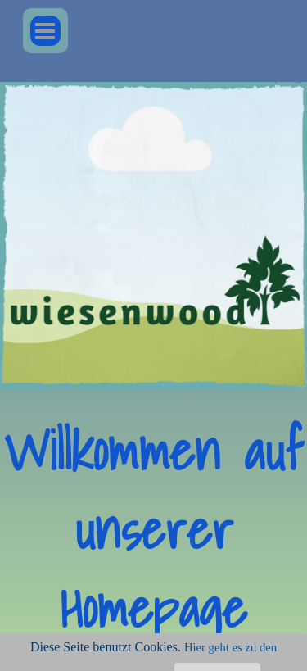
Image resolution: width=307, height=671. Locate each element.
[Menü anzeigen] (45, 31)
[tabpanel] (153, 530)
